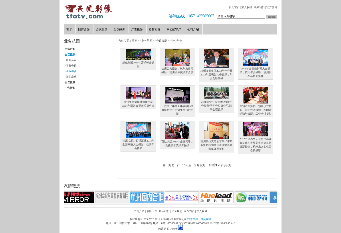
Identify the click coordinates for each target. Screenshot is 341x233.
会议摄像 (70, 82)
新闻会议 (71, 60)
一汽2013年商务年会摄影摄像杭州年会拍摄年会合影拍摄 (177, 110)
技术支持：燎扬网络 (199, 219)
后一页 (192, 165)
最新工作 (151, 211)
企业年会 (71, 71)
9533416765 (190, 223)
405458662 (203, 223)
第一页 (167, 165)
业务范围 (146, 40)
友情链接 (72, 186)
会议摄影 (70, 54)
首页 (134, 40)
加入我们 (164, 211)
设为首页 (234, 7)
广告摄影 (70, 87)
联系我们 (259, 7)
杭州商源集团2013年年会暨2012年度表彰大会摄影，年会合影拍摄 (216, 74)
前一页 (176, 165)
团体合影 (70, 49)
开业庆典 (71, 76)
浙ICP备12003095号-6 (222, 223)
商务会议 (71, 65)
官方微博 (271, 7)
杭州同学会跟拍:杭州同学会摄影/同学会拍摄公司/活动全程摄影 (216, 105)
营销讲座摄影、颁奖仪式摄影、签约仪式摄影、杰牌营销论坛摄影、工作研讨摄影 (256, 110)
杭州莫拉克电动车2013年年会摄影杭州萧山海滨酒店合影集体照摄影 (216, 145)
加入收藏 (246, 7)
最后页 (201, 165)
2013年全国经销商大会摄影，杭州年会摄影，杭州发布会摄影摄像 (256, 72)
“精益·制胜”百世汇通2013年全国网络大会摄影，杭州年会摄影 (138, 144)
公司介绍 (139, 211)
